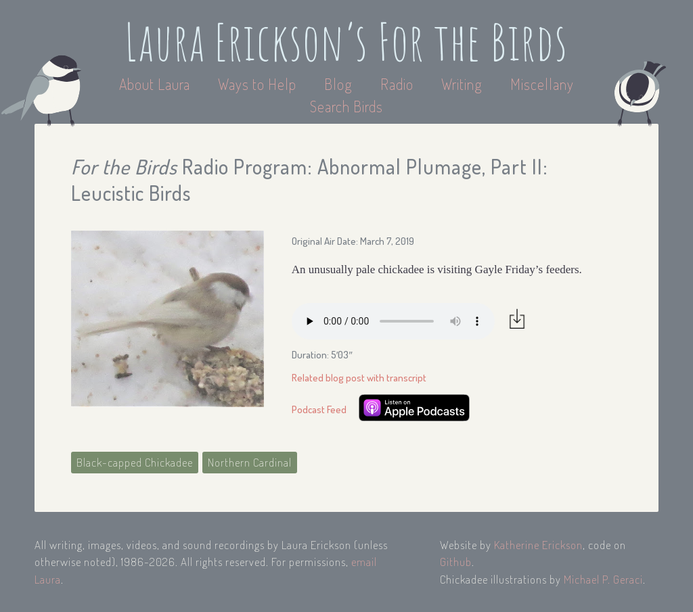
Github (456, 562)
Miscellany (542, 83)
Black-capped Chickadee (134, 462)
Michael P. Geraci (603, 579)
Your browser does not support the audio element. (393, 321)
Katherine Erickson (538, 545)
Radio (398, 83)
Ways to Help (259, 83)
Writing (462, 83)
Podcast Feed (319, 409)
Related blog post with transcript (359, 377)
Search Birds (346, 106)
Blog (338, 83)
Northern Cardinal (250, 462)
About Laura (156, 83)
